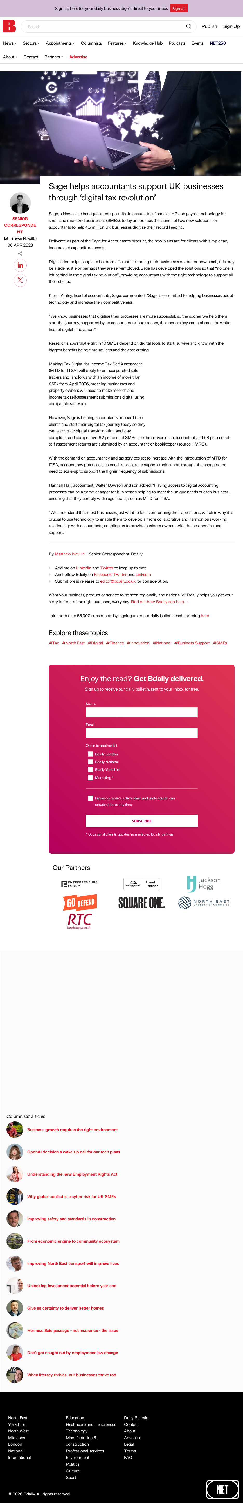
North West (18, 1431)
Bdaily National (107, 761)
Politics (72, 1464)
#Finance (115, 642)
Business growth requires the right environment (62, 1129)
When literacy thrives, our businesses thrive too (61, 1375)
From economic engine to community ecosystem (63, 1241)
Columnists (91, 43)
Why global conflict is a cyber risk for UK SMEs (61, 1196)
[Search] (189, 26)
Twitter (106, 567)
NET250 (218, 43)
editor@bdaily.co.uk (118, 581)
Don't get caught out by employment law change (62, 1352)
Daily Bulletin (136, 1417)
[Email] (142, 733)
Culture (73, 1470)
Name (91, 703)
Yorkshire (16, 1424)
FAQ (128, 1457)
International (19, 1457)
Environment (77, 1457)
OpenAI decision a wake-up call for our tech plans (63, 1152)
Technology (76, 1431)
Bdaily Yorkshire (107, 769)
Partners (52, 56)
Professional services (85, 1450)
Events (198, 43)
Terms (130, 1450)
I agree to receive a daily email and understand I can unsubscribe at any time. (135, 801)
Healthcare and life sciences (91, 1424)
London (15, 1444)
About (8, 56)
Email (90, 724)
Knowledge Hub (148, 43)
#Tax (54, 642)
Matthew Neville (20, 238)
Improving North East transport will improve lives (62, 1263)
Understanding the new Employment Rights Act (61, 1174)
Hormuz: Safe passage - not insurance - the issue (62, 1330)
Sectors (30, 43)
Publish (209, 26)
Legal (129, 1444)
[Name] (142, 712)
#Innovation (138, 642)
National (15, 1450)
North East (17, 1417)
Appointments (59, 43)
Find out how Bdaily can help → (160, 601)
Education (75, 1417)
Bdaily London (106, 754)
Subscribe (141, 820)
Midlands (16, 1437)
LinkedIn (83, 567)
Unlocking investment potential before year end (61, 1285)
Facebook (103, 574)
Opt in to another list (101, 745)
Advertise (78, 56)
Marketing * (104, 777)
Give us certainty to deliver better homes (55, 1308)
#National (162, 642)
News (8, 43)
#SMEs (220, 642)
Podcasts (177, 43)
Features (116, 43)
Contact (31, 56)
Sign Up (179, 8)
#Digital (95, 642)
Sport (71, 1477)
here (205, 615)
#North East (73, 642)
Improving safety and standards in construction (61, 1218)
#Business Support (192, 642)
